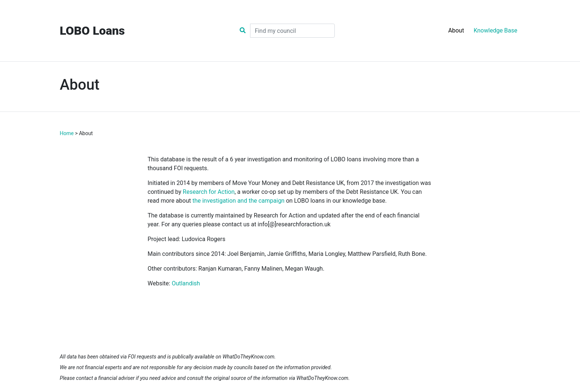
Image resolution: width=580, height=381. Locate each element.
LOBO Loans (92, 31)
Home (67, 133)
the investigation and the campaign (238, 200)
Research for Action (209, 191)
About (456, 30)
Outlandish (186, 283)
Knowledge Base (495, 30)
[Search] (292, 31)
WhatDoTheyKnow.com (248, 357)
